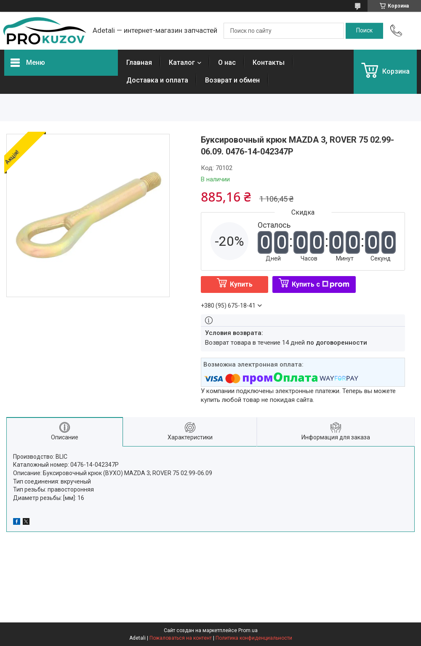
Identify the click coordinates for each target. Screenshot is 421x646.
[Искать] (364, 31)
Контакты (269, 62)
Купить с (320, 284)
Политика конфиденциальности (254, 638)
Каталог (182, 62)
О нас (227, 62)
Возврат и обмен (232, 80)
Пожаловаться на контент (180, 638)
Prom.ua (248, 630)
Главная (139, 62)
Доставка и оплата (157, 80)
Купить (241, 284)
